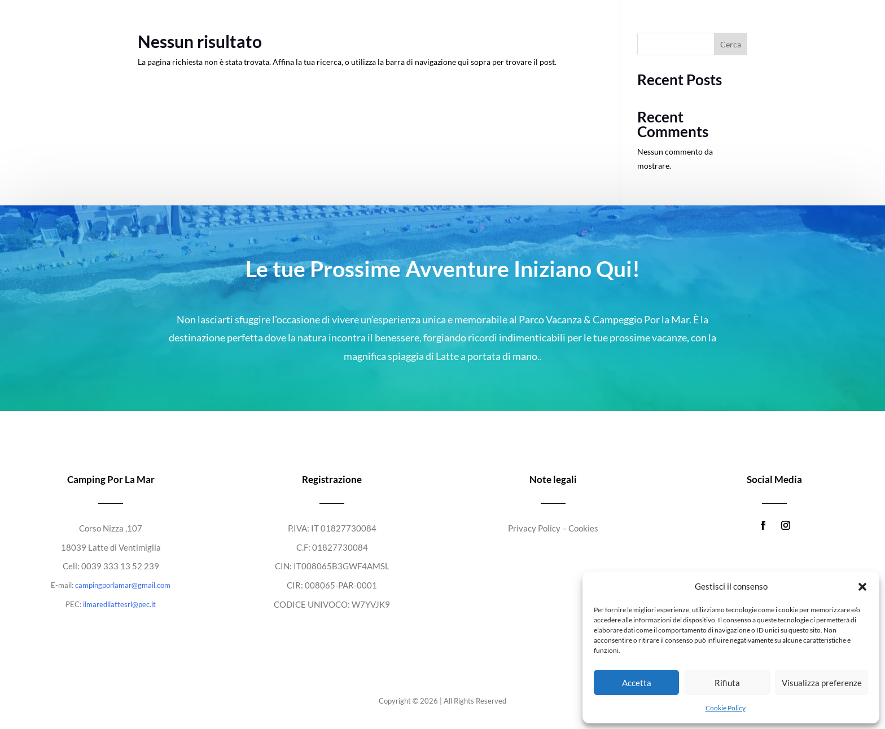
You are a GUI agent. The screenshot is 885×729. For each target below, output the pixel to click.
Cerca (730, 44)
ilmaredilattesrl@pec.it (119, 604)
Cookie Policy (726, 708)
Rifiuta (727, 683)
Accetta (636, 683)
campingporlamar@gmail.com (122, 585)
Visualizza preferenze (822, 683)
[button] (862, 586)
